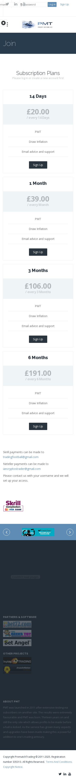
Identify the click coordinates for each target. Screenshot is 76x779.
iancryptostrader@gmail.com (22, 469)
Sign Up (64, 4)
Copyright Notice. (13, 767)
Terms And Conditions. (59, 762)
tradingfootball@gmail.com (21, 457)
